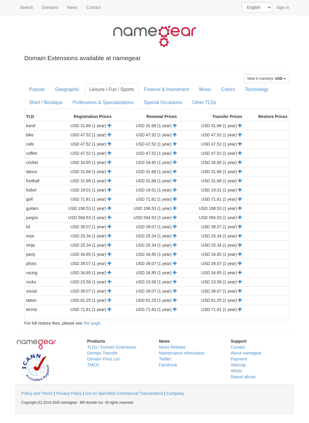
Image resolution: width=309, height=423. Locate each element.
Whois (236, 370)
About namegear (246, 353)
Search (26, 7)
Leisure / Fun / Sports (111, 89)
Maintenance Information (182, 353)
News (72, 7)
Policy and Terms (37, 393)
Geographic (67, 89)
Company (175, 393)
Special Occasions (163, 102)
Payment (239, 359)
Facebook (168, 365)
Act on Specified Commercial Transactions (124, 393)
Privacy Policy (69, 393)
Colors (228, 89)
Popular (37, 89)
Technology (256, 89)
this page (91, 323)
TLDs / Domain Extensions (111, 347)
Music (205, 89)
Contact (93, 7)
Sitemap (238, 365)
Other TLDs (204, 102)
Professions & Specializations (103, 102)
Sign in (282, 7)
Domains (50, 7)
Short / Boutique (45, 102)
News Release (172, 347)
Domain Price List (103, 359)
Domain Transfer (102, 353)
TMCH (93, 365)
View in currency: (266, 78)
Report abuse (243, 376)
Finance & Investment (166, 89)
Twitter (165, 359)
